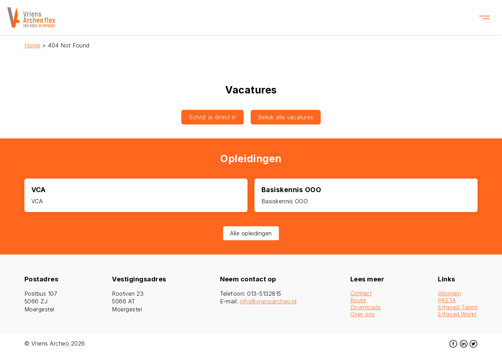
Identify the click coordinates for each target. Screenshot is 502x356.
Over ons (362, 314)
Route (358, 300)
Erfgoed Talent (458, 307)
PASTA (447, 300)
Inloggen (449, 293)
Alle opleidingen (251, 233)
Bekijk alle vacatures (285, 117)
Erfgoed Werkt (457, 314)
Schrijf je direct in (212, 117)
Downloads (365, 307)
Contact (361, 293)
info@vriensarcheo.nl (268, 301)
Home (32, 45)
